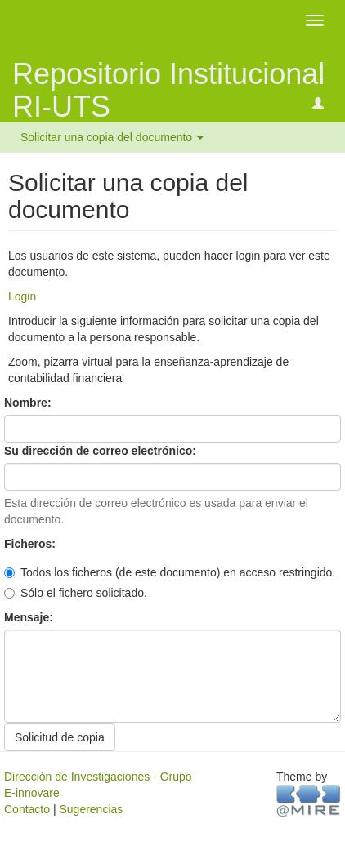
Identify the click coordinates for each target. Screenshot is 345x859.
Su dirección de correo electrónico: (101, 450)
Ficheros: (31, 543)
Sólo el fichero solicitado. (75, 592)
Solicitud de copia (60, 737)
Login (22, 296)
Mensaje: (30, 617)
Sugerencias (91, 809)
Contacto (27, 809)
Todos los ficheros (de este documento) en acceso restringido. (169, 572)
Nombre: (29, 402)
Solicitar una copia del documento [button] (112, 137)
